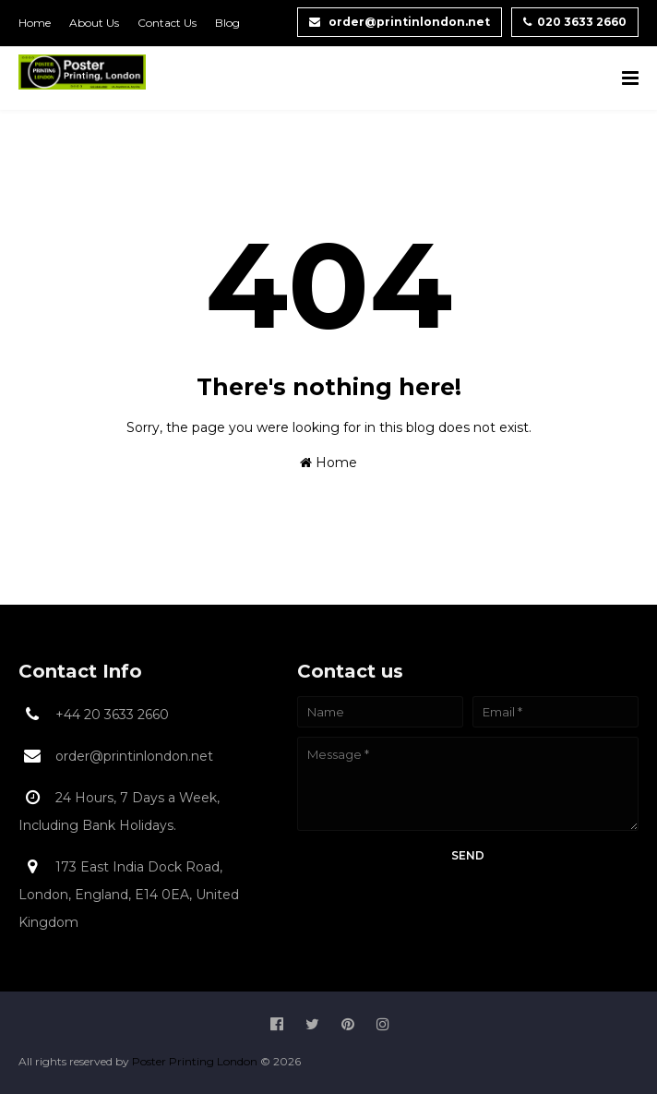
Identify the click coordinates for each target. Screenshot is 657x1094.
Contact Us (167, 23)
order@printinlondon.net (399, 22)
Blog (227, 23)
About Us (94, 23)
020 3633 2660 (575, 22)
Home (34, 23)
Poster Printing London (196, 1061)
